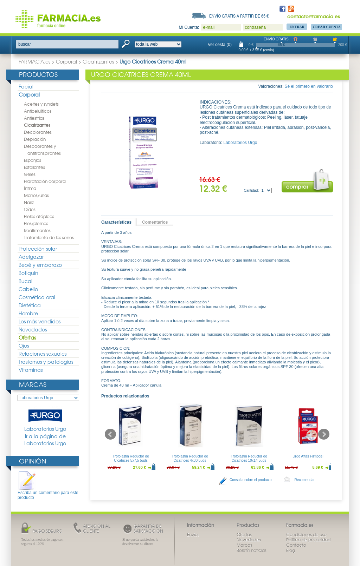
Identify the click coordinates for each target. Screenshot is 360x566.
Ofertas (27, 337)
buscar (24, 44)
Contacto (296, 545)
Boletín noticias (251, 550)
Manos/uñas (36, 195)
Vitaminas (31, 369)
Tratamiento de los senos (49, 237)
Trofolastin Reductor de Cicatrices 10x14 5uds (249, 458)
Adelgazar (31, 256)
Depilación (35, 139)
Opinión (32, 461)
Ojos (24, 345)
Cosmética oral (37, 297)
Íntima (30, 188)
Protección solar (38, 248)
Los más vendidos (39, 321)
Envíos (193, 534)
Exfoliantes (34, 167)
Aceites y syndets (41, 104)
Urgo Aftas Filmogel (307, 456)
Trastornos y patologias (46, 361)
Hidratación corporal (45, 181)
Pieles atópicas (39, 216)
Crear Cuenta (327, 27)
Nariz (29, 202)
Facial (26, 86)
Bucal (25, 280)
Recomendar (305, 480)
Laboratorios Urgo (45, 419)
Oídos (30, 209)
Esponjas (32, 160)
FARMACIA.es (34, 61)
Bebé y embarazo (40, 264)
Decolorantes (38, 132)
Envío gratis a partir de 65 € (239, 16)
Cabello (28, 288)
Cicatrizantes (98, 61)
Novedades (33, 329)
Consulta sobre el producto (251, 480)
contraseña (255, 27)
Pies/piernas (36, 223)
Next (323, 434)
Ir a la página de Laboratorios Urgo (45, 440)
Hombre (28, 313)
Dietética (30, 305)
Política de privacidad (308, 540)
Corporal (66, 61)
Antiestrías (34, 118)
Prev (110, 434)
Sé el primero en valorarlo (309, 86)
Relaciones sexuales (42, 353)
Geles (30, 174)
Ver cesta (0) (220, 44)
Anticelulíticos (37, 111)
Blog (290, 550)
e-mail (208, 27)
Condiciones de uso (306, 534)
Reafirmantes (37, 230)
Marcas (32, 384)
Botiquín (28, 272)
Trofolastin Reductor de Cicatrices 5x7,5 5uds (130, 458)
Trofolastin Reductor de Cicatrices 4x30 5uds (190, 458)
